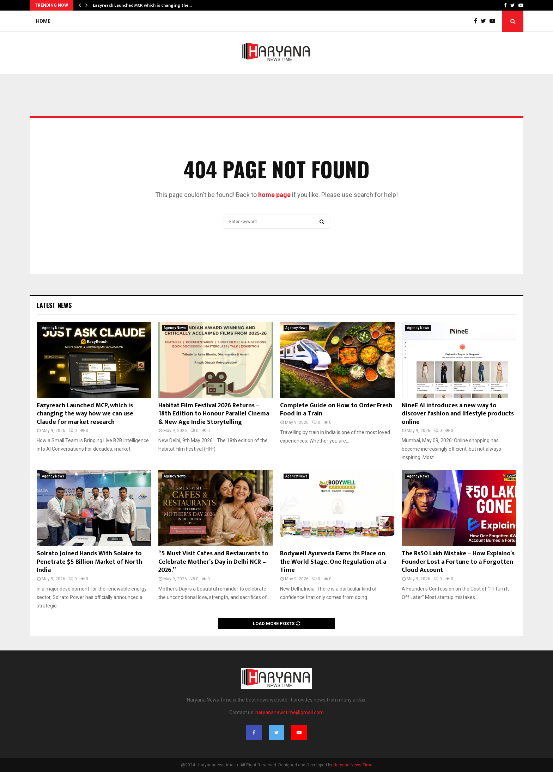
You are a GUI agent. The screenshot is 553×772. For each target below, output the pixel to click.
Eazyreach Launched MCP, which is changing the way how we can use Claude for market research (85, 413)
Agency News (53, 328)
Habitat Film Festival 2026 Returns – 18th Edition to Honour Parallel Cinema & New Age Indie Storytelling (213, 413)
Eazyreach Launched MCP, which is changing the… (142, 5)
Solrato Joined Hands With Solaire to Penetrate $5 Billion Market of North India (89, 561)
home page (274, 194)
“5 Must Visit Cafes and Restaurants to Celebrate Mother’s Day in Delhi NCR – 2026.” (213, 561)
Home (43, 21)
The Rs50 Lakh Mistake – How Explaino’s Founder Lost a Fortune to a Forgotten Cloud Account (458, 561)
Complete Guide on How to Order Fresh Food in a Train (336, 409)
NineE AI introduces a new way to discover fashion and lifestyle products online (458, 413)
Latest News (54, 305)
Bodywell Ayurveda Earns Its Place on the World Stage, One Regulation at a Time (333, 561)
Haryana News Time (352, 764)
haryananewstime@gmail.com (289, 712)
